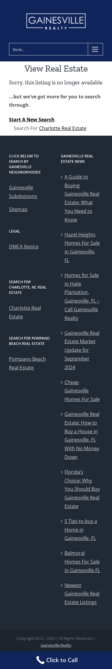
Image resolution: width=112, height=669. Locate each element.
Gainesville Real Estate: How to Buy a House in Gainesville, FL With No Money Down (82, 435)
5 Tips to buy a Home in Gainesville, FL (81, 530)
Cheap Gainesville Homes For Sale (82, 391)
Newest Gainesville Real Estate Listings (82, 594)
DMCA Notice (24, 246)
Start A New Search (32, 119)
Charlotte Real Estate (62, 128)
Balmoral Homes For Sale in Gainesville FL (82, 562)
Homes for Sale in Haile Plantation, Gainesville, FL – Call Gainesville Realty (82, 296)
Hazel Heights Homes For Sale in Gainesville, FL (82, 247)
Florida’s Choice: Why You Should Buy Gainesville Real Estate (82, 489)
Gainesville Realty (56, 645)
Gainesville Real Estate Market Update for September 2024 (82, 350)
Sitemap (18, 209)
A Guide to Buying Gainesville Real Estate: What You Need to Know (82, 198)
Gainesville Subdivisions (23, 191)
